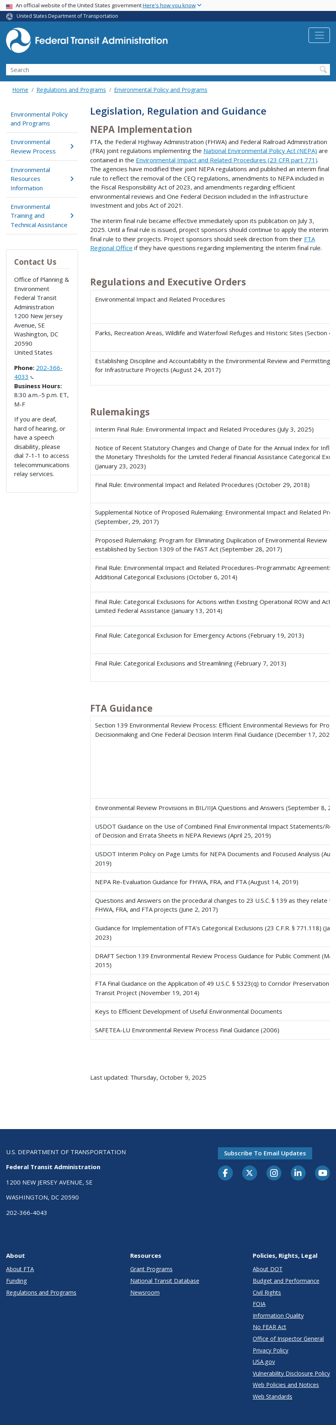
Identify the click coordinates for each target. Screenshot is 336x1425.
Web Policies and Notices (286, 1385)
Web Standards (272, 1396)
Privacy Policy (270, 1350)
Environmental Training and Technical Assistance (42, 215)
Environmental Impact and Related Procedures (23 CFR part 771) (226, 160)
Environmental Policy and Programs (160, 90)
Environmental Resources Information (42, 179)
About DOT (268, 1269)
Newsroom (145, 1292)
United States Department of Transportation (67, 16)
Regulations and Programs (71, 90)
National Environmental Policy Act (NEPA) (260, 151)
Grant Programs (151, 1269)
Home (20, 90)
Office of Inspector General (288, 1338)
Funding (16, 1281)
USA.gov (264, 1361)
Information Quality (278, 1315)
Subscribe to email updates (265, 1153)
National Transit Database (164, 1281)
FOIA (259, 1304)
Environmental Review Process (42, 146)
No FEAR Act (269, 1327)
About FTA (20, 1269)
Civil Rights (267, 1292)
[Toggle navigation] (319, 35)
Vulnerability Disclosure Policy (291, 1373)
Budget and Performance (286, 1281)
